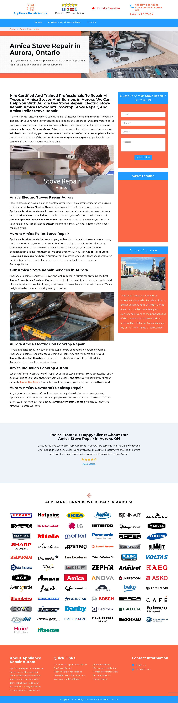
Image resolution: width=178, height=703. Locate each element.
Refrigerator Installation (105, 671)
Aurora (13, 29)
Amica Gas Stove (30, 382)
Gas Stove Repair (63, 668)
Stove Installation (102, 675)
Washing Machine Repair (67, 679)
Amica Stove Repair (29, 29)
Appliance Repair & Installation (64, 22)
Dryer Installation (102, 664)
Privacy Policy (100, 679)
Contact (91, 22)
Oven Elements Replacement (70, 675)
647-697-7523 (141, 14)
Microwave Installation (105, 668)
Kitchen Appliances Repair (68, 671)
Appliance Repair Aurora (107, 699)
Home (38, 22)
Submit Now (143, 157)
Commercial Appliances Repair (70, 664)
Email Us (140, 665)
